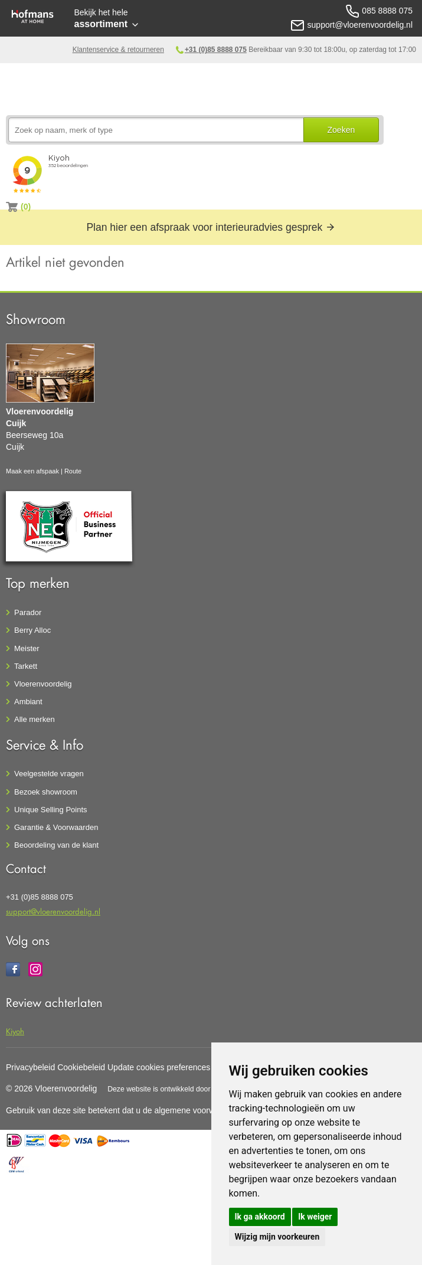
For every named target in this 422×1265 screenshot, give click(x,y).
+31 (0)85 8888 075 (216, 49)
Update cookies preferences (158, 1067)
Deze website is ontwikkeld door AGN (167, 1089)
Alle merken (34, 719)
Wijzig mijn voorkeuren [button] (277, 1236)
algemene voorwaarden (197, 1110)
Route (72, 471)
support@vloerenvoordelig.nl (53, 911)
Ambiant (28, 701)
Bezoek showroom (45, 791)
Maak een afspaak (32, 471)
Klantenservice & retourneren (118, 49)
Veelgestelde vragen (49, 773)
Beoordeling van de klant (56, 845)
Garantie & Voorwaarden (56, 827)
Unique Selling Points (50, 809)
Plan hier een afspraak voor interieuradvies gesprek (210, 227)
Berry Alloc (32, 630)
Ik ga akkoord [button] (260, 1216)
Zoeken (341, 130)
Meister (27, 648)
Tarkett (25, 666)
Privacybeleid (30, 1067)
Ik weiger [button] (315, 1216)
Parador (27, 612)
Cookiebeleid (81, 1067)
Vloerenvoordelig (43, 683)
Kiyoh (15, 1031)
